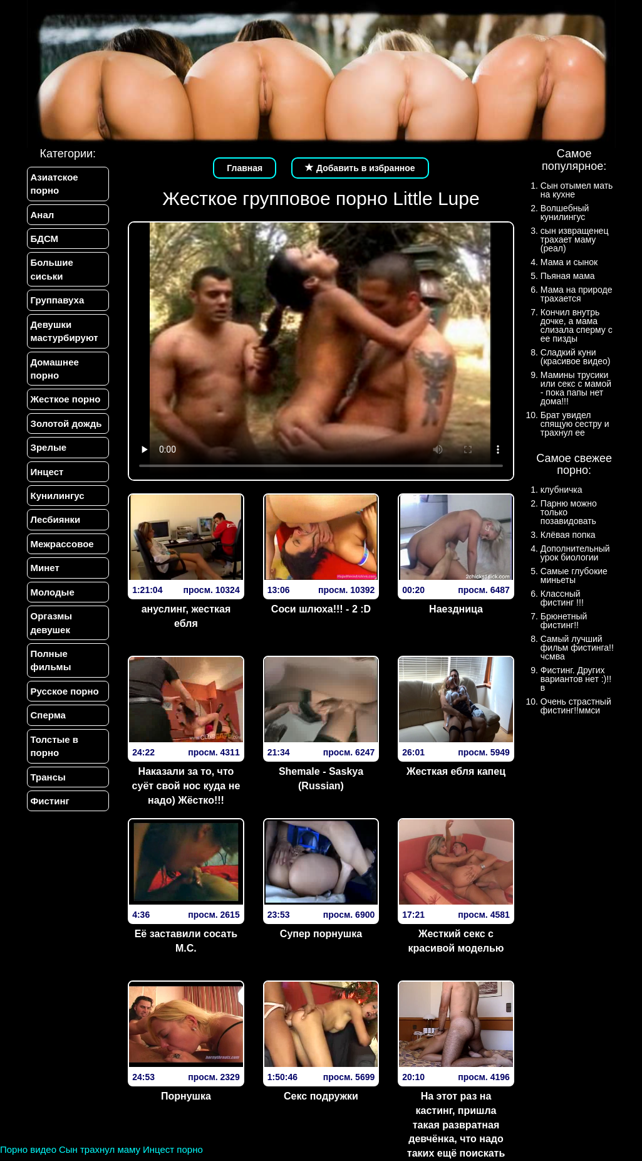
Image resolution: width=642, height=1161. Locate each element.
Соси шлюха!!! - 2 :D (321, 609)
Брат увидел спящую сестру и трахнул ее (575, 424)
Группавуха (58, 300)
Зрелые (49, 447)
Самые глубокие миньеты (574, 575)
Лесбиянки (56, 519)
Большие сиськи (52, 269)
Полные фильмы (51, 660)
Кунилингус (58, 495)
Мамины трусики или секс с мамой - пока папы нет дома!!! (576, 388)
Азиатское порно (54, 184)
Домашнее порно (55, 369)
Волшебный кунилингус (565, 212)
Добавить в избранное (360, 168)
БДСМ (45, 238)
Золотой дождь (66, 423)
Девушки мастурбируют (64, 331)
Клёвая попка (568, 534)
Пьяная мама (568, 275)
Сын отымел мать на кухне (577, 190)
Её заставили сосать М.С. (186, 940)
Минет (45, 567)
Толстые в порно (55, 746)
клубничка (561, 489)
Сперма (48, 715)
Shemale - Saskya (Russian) (321, 778)
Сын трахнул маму (99, 1149)
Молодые (53, 592)
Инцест (47, 471)
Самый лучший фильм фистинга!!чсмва (577, 647)
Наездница (456, 609)
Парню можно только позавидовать (569, 512)
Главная (244, 168)
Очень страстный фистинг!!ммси (576, 706)
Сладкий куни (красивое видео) (576, 356)
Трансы (48, 777)
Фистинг (50, 801)
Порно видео (28, 1149)
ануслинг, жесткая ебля (186, 616)
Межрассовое (62, 543)
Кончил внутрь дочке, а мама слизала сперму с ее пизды (577, 325)
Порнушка (186, 1096)
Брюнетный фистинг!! (564, 620)
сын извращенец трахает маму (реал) (575, 239)
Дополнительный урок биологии (575, 553)
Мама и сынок (569, 262)
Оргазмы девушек (52, 622)
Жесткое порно (66, 399)
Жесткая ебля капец (455, 771)
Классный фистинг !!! (562, 598)
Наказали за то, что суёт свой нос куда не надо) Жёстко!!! (186, 786)
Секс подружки (321, 1096)
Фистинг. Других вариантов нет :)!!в (576, 679)
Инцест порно (173, 1149)
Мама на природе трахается (577, 294)
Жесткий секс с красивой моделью (456, 940)
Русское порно (65, 691)
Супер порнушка (321, 933)
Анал (42, 214)
